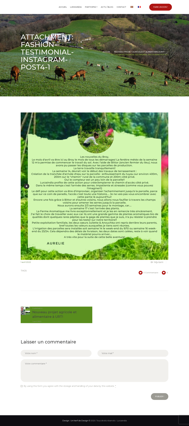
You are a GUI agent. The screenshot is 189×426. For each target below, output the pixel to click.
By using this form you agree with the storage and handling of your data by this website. (70, 386)
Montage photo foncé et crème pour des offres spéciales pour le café (27, 186)
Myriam (157, 262)
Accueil (107, 52)
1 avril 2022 (26, 262)
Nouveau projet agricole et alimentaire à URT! (139, 52)
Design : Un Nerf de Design (75, 420)
